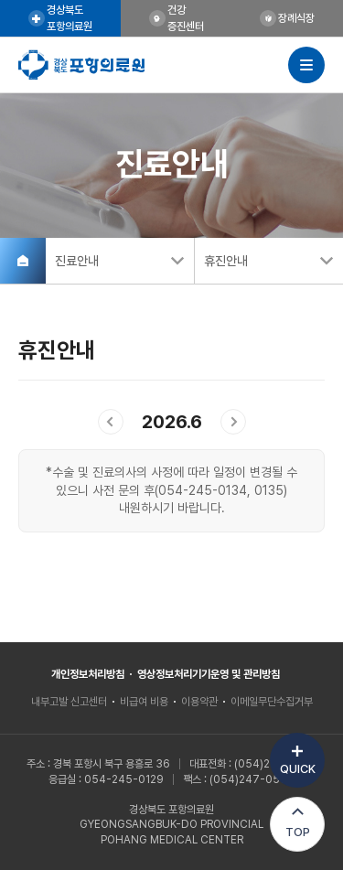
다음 (233, 422)
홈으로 (23, 261)
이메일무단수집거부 (271, 701)
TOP (297, 832)
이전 (110, 422)
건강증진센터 (185, 18)
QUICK (298, 769)
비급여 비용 (144, 701)
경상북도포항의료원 (69, 18)
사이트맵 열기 (306, 65)
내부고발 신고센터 (69, 701)
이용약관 (199, 701)
